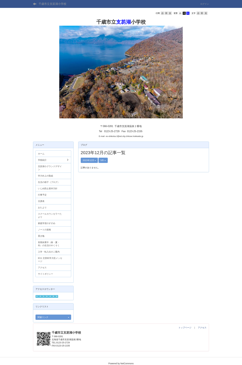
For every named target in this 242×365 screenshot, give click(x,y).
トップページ (184, 327)
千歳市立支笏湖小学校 (52, 3)
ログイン (204, 4)
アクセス (202, 327)
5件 (103, 160)
